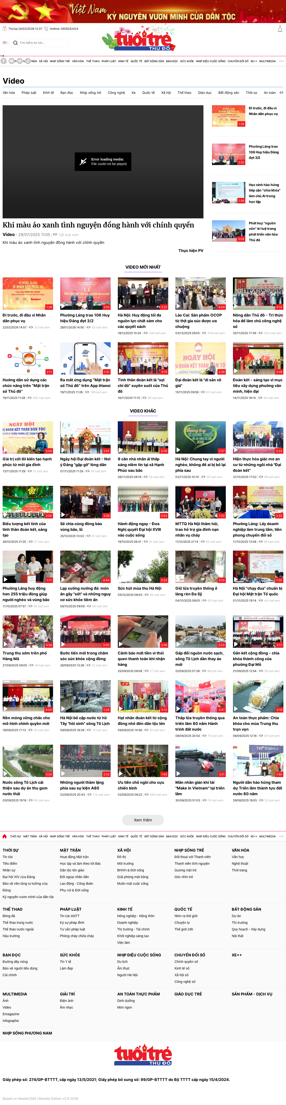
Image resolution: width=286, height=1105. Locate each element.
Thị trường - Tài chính (133, 929)
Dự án (236, 916)
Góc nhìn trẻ (183, 877)
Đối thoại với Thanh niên (192, 857)
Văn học (238, 857)
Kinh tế (123, 836)
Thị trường (239, 922)
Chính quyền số (186, 962)
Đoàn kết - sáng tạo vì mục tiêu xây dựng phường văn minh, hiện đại (257, 385)
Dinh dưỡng (126, 1001)
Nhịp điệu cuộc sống (211, 836)
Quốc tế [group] (148, 92)
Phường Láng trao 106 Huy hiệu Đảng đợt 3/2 (264, 152)
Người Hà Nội (127, 975)
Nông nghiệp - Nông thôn (136, 916)
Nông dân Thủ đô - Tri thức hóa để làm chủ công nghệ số (258, 321)
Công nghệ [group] (116, 92)
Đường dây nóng (15, 962)
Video (14, 80)
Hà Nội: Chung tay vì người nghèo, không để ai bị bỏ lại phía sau (200, 465)
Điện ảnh (66, 1001)
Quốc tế (136, 836)
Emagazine (11, 1014)
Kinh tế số (181, 968)
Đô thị (121, 857)
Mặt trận (30, 836)
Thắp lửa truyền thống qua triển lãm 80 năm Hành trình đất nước (200, 723)
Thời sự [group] (251, 92)
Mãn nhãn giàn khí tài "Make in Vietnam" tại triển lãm (200, 788)
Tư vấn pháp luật (72, 929)
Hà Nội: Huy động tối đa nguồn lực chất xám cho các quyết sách (140, 321)
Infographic (11, 1021)
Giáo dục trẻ (188, 994)
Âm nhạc (66, 1007)
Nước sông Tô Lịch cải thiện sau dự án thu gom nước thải (25, 788)
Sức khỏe (187, 836)
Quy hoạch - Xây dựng (248, 929)
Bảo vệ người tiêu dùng (20, 968)
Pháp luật (109, 836)
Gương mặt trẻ (185, 870)
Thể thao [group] (184, 92)
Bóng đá (9, 916)
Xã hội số (181, 975)
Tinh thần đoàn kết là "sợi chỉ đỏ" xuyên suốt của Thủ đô (143, 385)
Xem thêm (143, 820)
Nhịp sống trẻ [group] (90, 92)
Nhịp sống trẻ (60, 836)
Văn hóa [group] (9, 92)
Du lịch (122, 962)
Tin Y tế (65, 962)
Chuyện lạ (181, 922)
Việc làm (123, 942)
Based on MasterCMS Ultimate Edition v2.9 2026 (40, 1098)
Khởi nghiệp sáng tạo (133, 936)
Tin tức (8, 857)
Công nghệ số (184, 982)
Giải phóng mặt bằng (132, 877)
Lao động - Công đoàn (76, 883)
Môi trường (125, 863)
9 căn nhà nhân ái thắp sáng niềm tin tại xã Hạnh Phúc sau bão (141, 465)
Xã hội (43, 836)
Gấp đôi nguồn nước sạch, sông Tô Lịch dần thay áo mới (199, 659)
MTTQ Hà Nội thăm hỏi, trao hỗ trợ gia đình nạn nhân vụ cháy (197, 529)
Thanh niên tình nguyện (191, 863)
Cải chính (10, 975)
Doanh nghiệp (127, 922)
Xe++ (254, 836)
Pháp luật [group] (29, 92)
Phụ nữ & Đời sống (74, 890)
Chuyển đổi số (238, 836)
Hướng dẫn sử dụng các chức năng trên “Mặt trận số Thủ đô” (26, 385)
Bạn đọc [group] (66, 92)
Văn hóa (78, 836)
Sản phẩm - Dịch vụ (252, 994)
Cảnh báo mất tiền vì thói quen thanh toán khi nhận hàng (141, 659)
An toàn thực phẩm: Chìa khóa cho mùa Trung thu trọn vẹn (256, 723)
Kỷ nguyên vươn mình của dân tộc (28, 897)
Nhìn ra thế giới (185, 916)
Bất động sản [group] (228, 92)
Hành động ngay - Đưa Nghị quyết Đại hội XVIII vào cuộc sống (139, 529)
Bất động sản (154, 836)
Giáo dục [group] (205, 92)
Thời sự (15, 836)
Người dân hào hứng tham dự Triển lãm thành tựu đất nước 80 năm (257, 788)
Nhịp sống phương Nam (27, 1033)
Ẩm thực (123, 968)
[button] (280, 92)
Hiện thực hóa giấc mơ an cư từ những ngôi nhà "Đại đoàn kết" (257, 465)
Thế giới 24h (183, 929)
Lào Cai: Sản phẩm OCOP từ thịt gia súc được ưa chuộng (198, 321)
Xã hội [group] (166, 92)
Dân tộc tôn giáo (72, 870)
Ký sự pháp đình (72, 922)
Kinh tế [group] (48, 92)
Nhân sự (9, 870)
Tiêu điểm (10, 863)
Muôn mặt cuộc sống (132, 883)
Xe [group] (134, 92)
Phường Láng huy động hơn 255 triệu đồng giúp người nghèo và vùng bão (26, 594)
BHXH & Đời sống (130, 870)
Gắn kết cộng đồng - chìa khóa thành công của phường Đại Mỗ (256, 659)
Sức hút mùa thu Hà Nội (139, 588)
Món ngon (124, 1007)
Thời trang (239, 870)
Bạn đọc (172, 836)
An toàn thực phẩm (138, 994)
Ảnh (6, 1001)
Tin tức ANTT (69, 916)
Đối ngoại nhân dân (74, 877)
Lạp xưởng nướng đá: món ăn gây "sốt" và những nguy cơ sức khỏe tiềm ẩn (85, 594)
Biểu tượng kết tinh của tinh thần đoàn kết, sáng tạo (25, 529)
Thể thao (92, 836)
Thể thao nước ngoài (18, 929)
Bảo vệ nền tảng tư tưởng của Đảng (25, 887)
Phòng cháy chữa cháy (77, 936)
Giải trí (67, 994)
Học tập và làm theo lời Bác (80, 863)
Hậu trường (11, 936)
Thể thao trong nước (18, 922)
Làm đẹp (66, 968)
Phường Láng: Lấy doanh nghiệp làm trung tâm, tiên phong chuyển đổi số (257, 529)
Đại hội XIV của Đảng (19, 877)
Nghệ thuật (240, 863)
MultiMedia (267, 836)
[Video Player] (103, 161)
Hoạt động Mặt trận (74, 857)
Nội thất (237, 936)
